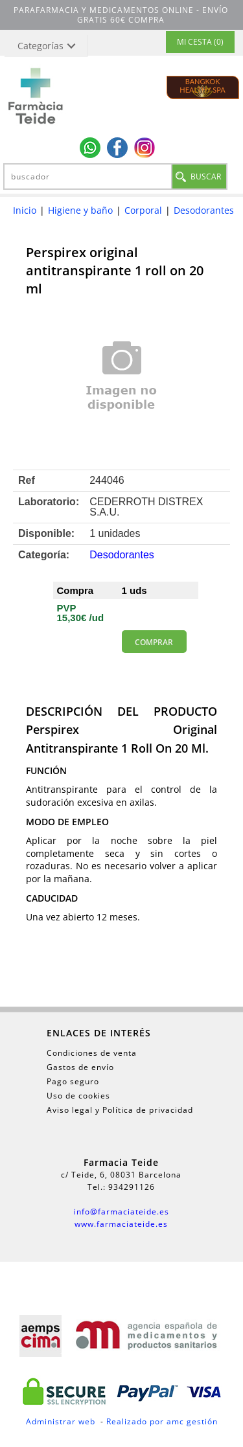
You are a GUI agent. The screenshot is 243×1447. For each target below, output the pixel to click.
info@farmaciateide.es (121, 1211)
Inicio (24, 210)
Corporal (143, 210)
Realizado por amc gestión (162, 1421)
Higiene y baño (80, 210)
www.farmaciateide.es (121, 1223)
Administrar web (60, 1421)
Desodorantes (204, 210)
